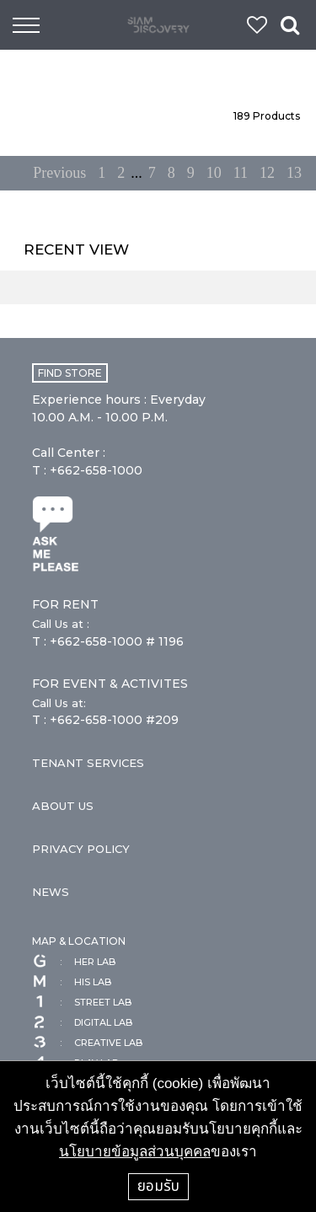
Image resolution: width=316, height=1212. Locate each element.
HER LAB (73, 962)
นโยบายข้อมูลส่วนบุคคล (135, 1152)
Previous (59, 172)
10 (214, 172)
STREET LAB (81, 1002)
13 (294, 172)
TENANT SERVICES (88, 763)
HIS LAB (71, 982)
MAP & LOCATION (79, 941)
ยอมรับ (158, 1185)
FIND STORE (70, 373)
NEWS (50, 891)
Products (266, 116)
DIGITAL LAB (82, 1022)
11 (240, 172)
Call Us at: (59, 703)
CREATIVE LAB (87, 1042)
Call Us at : (60, 623)
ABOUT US (63, 805)
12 (267, 172)
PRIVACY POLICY (81, 848)
